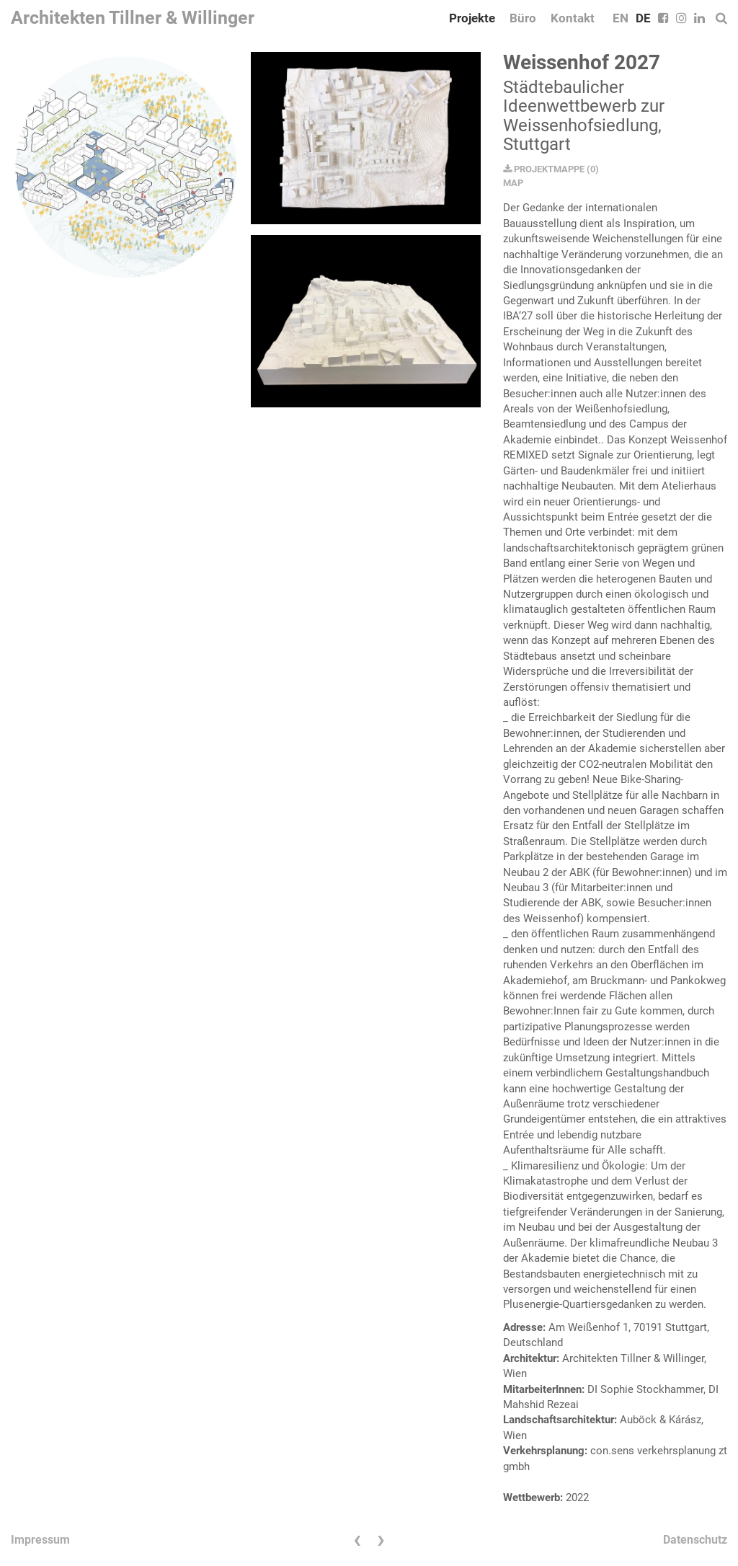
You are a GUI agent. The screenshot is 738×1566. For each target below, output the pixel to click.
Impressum (40, 1540)
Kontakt (573, 18)
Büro (523, 18)
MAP (513, 182)
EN (620, 18)
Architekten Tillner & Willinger (132, 17)
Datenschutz (695, 1540)
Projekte (472, 18)
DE (643, 18)
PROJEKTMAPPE (543, 169)
